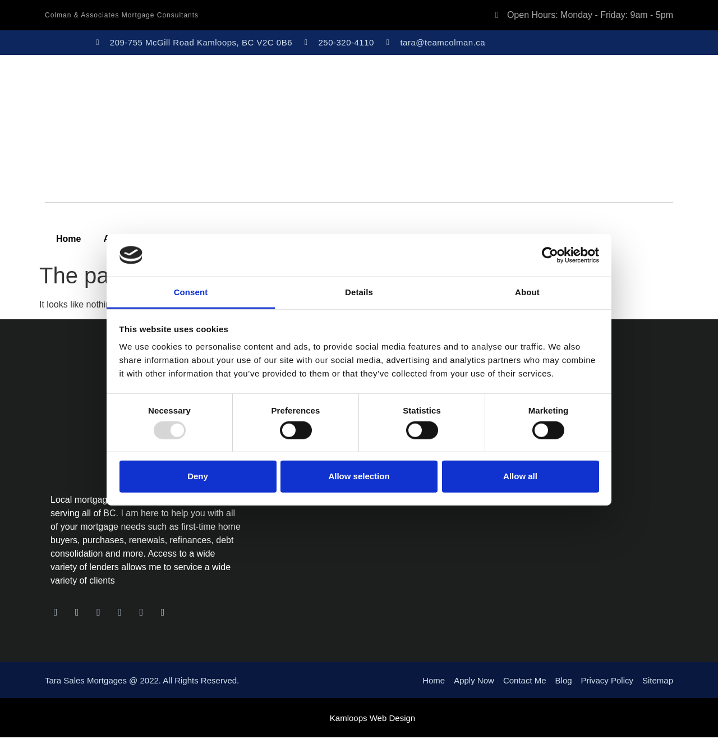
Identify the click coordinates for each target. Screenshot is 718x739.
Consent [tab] (191, 292)
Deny (197, 476)
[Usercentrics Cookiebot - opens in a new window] (550, 255)
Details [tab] (359, 292)
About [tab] (527, 292)
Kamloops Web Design (372, 719)
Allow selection (358, 476)
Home (68, 239)
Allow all (520, 476)
